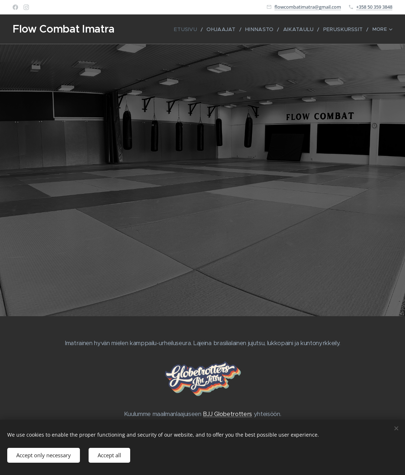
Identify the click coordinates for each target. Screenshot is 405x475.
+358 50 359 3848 (374, 7)
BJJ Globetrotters (227, 414)
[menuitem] (181, 29)
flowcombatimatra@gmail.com (307, 7)
